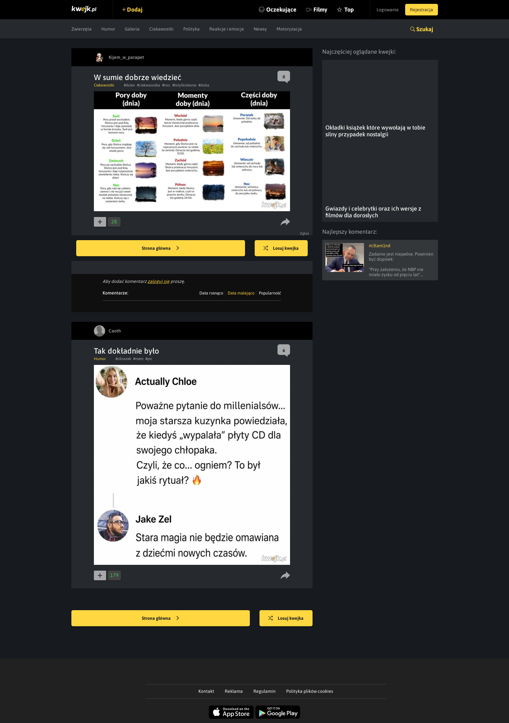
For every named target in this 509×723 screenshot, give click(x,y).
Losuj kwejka (281, 248)
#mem (138, 359)
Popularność (270, 293)
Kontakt (206, 691)
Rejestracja (421, 9)
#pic (148, 359)
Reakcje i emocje (226, 29)
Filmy (320, 9)
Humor (108, 29)
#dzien (129, 85)
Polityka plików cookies (309, 691)
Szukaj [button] (424, 29)
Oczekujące (281, 9)
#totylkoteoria (184, 85)
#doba (203, 85)
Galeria (132, 29)
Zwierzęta (81, 29)
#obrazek (123, 359)
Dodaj (134, 9)
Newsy (260, 29)
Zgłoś (304, 233)
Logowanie (388, 9)
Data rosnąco (211, 293)
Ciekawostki (161, 29)
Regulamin (264, 691)
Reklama (234, 691)
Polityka (191, 29)
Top (349, 9)
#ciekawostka (148, 85)
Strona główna (160, 248)
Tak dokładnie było (126, 351)
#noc (166, 85)
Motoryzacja (289, 29)
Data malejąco (241, 293)
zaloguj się (158, 281)
